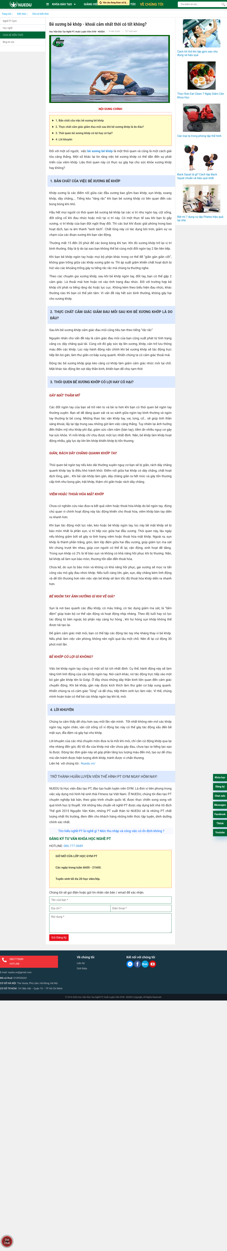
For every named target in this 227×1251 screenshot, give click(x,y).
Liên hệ (81, 963)
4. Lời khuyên (64, 139)
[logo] (20, 4)
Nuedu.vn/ (88, 763)
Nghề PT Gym (10, 21)
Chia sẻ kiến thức (13, 35)
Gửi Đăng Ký (59, 937)
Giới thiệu (82, 968)
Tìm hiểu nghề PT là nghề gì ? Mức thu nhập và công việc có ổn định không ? (111, 831)
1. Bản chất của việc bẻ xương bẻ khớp (80, 120)
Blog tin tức (8, 42)
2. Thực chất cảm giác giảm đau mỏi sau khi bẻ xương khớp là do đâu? (100, 126)
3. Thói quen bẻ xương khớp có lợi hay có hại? (84, 133)
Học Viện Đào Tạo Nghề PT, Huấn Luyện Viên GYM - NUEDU (77, 31)
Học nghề (7, 28)
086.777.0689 (73, 846)
